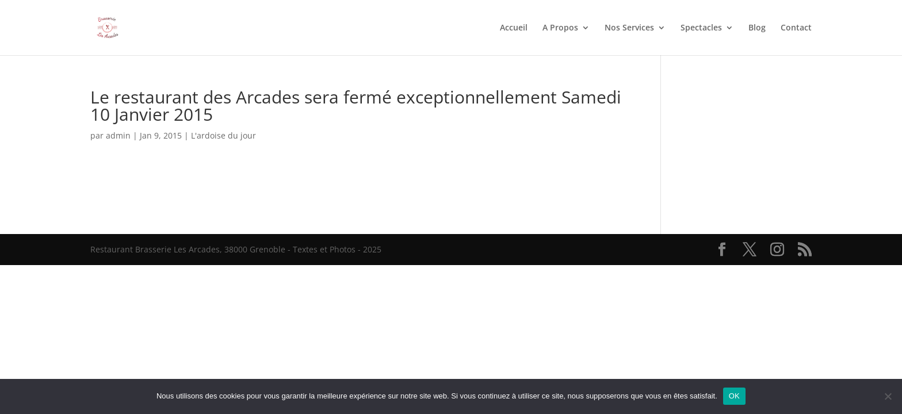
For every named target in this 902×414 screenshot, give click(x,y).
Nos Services (629, 28)
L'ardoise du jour (223, 135)
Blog (757, 28)
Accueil (514, 28)
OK (734, 396)
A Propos (560, 28)
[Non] (887, 396)
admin (118, 135)
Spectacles (701, 28)
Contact (796, 28)
